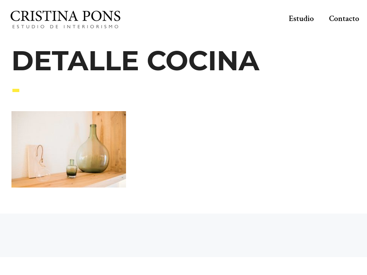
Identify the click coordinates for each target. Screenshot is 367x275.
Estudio (301, 18)
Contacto (344, 18)
